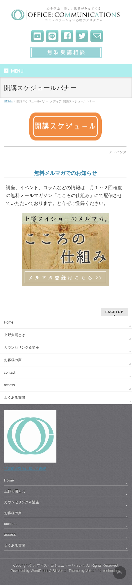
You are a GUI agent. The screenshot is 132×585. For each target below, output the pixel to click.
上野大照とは (14, 335)
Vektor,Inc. (93, 571)
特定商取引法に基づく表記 (25, 469)
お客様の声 (13, 360)
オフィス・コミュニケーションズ (59, 565)
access (9, 385)
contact (9, 372)
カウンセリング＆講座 (21, 347)
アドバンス (117, 152)
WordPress (39, 571)
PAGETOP (114, 312)
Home (8, 322)
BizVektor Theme (66, 571)
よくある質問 (14, 398)
